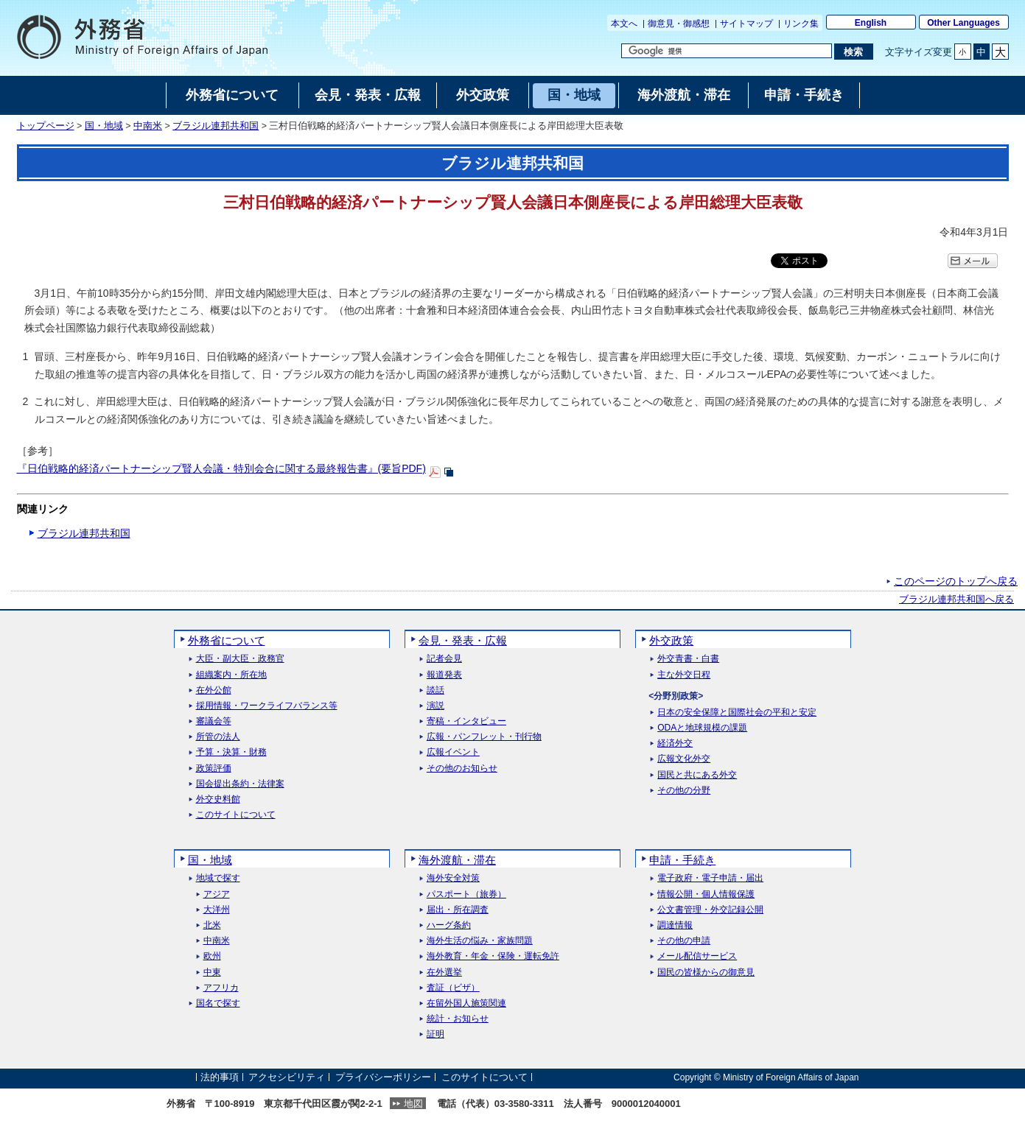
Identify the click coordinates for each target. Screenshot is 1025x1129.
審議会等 (213, 721)
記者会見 (444, 659)
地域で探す (218, 878)
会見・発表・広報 (463, 640)
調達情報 (675, 925)
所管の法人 (218, 737)
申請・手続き (682, 860)
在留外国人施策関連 (466, 1003)
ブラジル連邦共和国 (215, 126)
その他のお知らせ (462, 768)
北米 (212, 925)
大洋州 (216, 910)
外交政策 (671, 640)
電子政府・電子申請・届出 (710, 878)
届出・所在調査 (458, 910)
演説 (435, 706)
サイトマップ (746, 23)
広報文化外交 (683, 759)
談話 (435, 690)
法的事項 (219, 1077)
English (870, 23)
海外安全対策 (453, 878)
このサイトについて (236, 815)
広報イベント (453, 752)
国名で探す (218, 1003)
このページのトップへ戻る (956, 581)
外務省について (226, 640)
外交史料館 (218, 799)
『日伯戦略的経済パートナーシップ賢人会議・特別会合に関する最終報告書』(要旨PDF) (221, 468)
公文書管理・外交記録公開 (710, 910)
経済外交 (675, 743)
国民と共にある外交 (697, 775)
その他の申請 (683, 941)
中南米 (147, 126)
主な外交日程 (683, 675)
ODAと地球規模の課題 (702, 728)
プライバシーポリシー (383, 1077)
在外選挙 (444, 972)
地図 (413, 1103)
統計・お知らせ (458, 1019)
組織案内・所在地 (231, 675)
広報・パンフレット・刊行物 (484, 737)
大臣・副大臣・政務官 (240, 659)
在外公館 (213, 690)
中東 (212, 972)
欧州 (212, 956)
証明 (435, 1034)
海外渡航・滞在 (457, 860)
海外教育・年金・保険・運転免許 (493, 956)
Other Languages (963, 23)
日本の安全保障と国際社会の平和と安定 (736, 712)
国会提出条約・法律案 (240, 784)
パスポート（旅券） (466, 894)
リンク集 (801, 23)
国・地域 (104, 126)
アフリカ (221, 988)
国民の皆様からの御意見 (706, 972)
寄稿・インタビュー (466, 721)
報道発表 (444, 675)
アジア (216, 894)
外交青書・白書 (688, 659)
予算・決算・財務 (231, 752)
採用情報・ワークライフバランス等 (266, 706)
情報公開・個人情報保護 (706, 894)
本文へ (624, 23)
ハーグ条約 (449, 925)
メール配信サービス (697, 956)
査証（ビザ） (453, 988)
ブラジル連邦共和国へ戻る (956, 599)
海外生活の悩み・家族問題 (480, 941)
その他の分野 (683, 790)
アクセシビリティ (286, 1077)
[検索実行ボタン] (853, 51)
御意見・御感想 (679, 23)
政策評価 (213, 768)
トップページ (45, 126)
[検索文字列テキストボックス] (726, 50)
